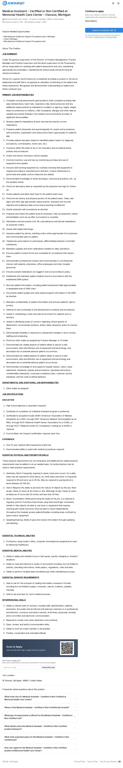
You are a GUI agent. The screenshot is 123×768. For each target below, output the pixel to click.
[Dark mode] (118, 3)
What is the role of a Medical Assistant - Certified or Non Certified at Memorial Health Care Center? (40, 698)
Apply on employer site (104, 30)
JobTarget (13, 761)
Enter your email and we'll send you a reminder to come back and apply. (28, 662)
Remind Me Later (48, 667)
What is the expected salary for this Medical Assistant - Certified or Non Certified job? (40, 738)
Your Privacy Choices (110, 761)
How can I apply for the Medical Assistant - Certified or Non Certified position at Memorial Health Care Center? (40, 749)
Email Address (91, 21)
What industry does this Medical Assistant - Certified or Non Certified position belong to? (40, 727)
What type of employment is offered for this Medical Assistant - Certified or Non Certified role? (40, 716)
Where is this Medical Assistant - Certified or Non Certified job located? (40, 707)
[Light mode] (113, 3)
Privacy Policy (112, 37)
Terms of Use (99, 37)
